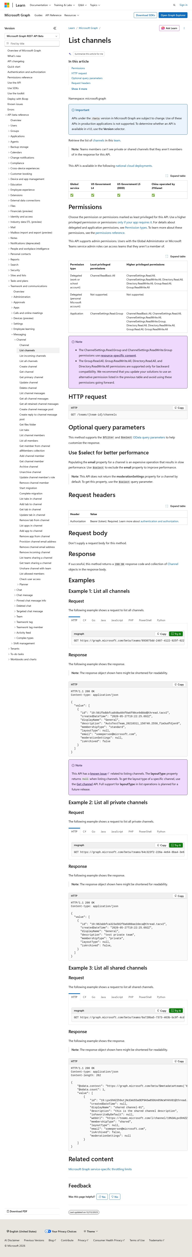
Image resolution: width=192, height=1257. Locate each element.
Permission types (136, 227)
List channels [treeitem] (27, 350)
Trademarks (155, 1240)
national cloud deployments (134, 166)
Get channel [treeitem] (26, 371)
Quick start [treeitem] (14, 66)
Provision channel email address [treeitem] (38, 541)
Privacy (82, 1240)
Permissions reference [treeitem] (20, 77)
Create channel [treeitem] (28, 366)
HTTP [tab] (74, 620)
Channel (173, 564)
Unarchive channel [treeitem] (30, 472)
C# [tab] (84, 620)
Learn (72, 28)
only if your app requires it (134, 222)
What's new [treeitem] (14, 56)
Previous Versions (34, 1240)
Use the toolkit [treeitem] (16, 93)
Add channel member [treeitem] (32, 456)
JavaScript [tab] (117, 620)
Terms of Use (137, 1240)
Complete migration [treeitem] (31, 493)
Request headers (81, 83)
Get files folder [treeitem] (28, 424)
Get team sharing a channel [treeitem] (35, 563)
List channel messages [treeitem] (32, 393)
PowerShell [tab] (145, 620)
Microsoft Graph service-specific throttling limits (100, 1169)
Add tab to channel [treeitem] (31, 504)
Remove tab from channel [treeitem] (34, 520)
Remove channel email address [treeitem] (37, 547)
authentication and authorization (159, 521)
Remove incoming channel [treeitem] (35, 552)
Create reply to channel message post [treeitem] (38, 417)
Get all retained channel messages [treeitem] (39, 404)
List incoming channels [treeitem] (33, 355)
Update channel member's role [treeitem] (37, 477)
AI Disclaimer (12, 1240)
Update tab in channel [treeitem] (32, 515)
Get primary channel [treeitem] (31, 377)
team (117, 140)
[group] (128, 641)
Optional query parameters (87, 78)
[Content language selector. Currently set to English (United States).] (22, 1231)
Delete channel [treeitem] (28, 388)
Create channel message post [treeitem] (36, 409)
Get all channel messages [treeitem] (34, 398)
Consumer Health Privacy (107, 1240)
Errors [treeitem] (11, 109)
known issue (98, 773)
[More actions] (184, 28)
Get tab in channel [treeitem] (30, 509)
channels (98, 140)
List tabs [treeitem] (24, 430)
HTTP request (79, 73)
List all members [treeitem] (29, 440)
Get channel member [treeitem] (32, 461)
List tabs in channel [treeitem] (31, 498)
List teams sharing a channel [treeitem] (36, 557)
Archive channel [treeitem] (29, 466)
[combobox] (32, 36)
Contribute (67, 1240)
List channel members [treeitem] (32, 435)
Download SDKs (145, 15)
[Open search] (174, 5)
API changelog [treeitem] (16, 61)
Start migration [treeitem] (28, 488)
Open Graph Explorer (173, 15)
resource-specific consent (118, 355)
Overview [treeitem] (16, 120)
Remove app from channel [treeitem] (35, 536)
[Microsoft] (7, 5)
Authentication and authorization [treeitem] (27, 72)
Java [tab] (103, 620)
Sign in (183, 5)
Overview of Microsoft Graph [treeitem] (24, 50)
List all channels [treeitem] (29, 361)
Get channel (85, 784)
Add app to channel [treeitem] (31, 531)
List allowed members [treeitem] (32, 573)
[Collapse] (54, 28)
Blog (51, 1240)
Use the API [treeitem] (14, 82)
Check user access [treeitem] (30, 579)
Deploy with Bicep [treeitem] (18, 98)
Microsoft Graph (88, 28)
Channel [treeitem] (24, 345)
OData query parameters (149, 437)
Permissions (78, 68)
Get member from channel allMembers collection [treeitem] (35, 448)
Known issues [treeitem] (15, 104)
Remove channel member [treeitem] (34, 482)
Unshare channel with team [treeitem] (35, 568)
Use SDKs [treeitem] (13, 88)
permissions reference (110, 233)
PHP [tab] (131, 620)
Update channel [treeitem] (29, 382)
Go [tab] (93, 620)
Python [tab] (161, 620)
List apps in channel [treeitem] (31, 525)
